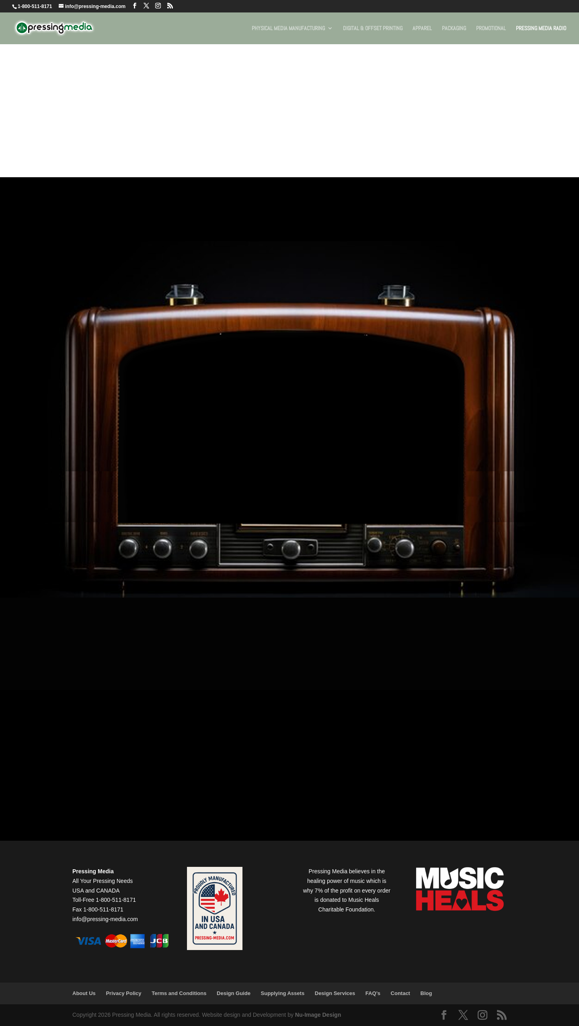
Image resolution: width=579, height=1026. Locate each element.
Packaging (454, 28)
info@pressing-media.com (105, 919)
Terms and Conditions (179, 993)
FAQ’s (372, 993)
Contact (400, 993)
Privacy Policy (123, 993)
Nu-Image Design (318, 1015)
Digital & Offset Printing (372, 28)
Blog (426, 993)
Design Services (335, 993)
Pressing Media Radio (541, 28)
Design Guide (233, 993)
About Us (84, 993)
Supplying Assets (283, 993)
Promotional (491, 28)
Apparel (422, 28)
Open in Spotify (149, 564)
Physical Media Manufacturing (288, 28)
